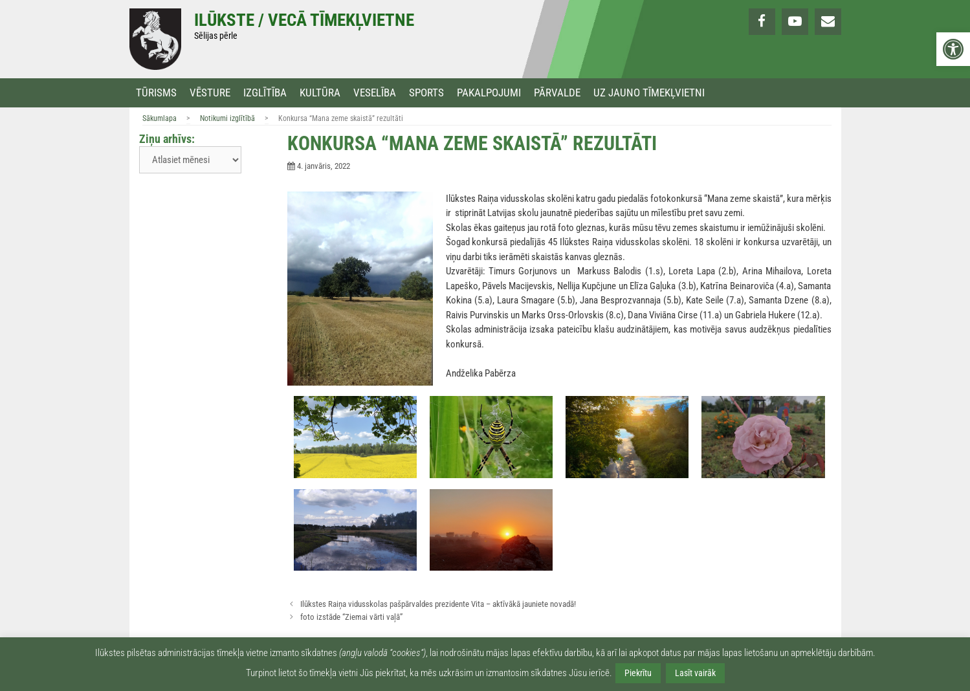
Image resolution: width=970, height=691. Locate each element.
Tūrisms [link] (156, 93)
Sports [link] (426, 93)
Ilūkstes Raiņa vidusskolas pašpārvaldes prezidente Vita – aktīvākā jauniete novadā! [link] (438, 604)
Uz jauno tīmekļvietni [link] (649, 93)
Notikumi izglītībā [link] (227, 118)
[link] (953, 49)
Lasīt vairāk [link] (695, 673)
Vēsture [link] (210, 93)
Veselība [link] (374, 93)
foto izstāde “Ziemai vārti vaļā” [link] (351, 617)
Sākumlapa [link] (159, 118)
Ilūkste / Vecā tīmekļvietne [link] (304, 20)
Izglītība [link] (265, 93)
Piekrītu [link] (638, 673)
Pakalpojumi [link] (489, 93)
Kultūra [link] (320, 93)
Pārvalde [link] (557, 93)
